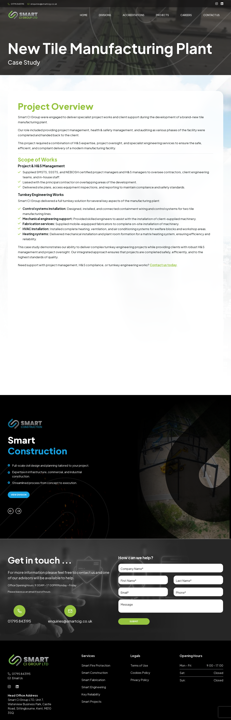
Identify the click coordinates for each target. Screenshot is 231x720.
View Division (19, 494)
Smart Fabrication (93, 680)
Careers (186, 15)
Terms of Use (139, 665)
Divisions (105, 15)
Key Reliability (90, 694)
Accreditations (133, 15)
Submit (134, 621)
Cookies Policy (140, 673)
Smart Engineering (93, 687)
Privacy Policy (139, 680)
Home (83, 15)
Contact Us (211, 15)
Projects (162, 15)
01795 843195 (16, 4)
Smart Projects (91, 701)
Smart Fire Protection (95, 665)
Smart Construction (94, 673)
